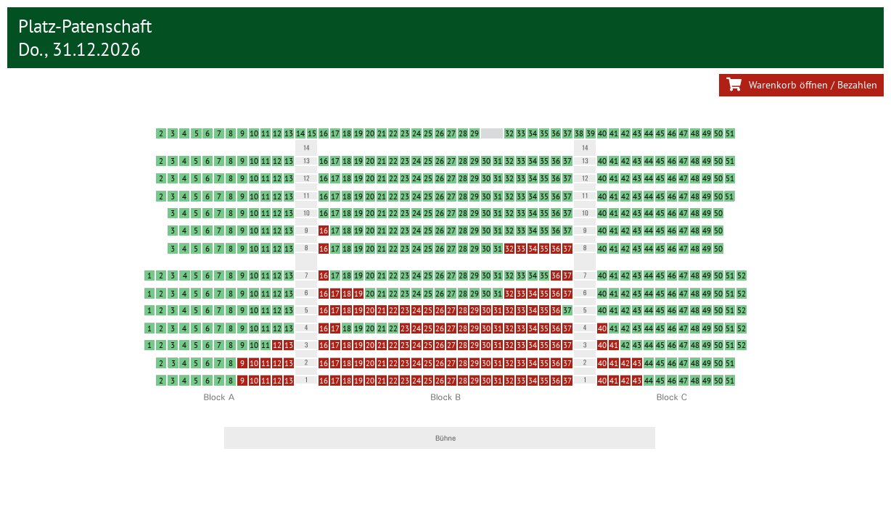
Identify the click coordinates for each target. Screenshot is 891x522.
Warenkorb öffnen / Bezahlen (801, 84)
